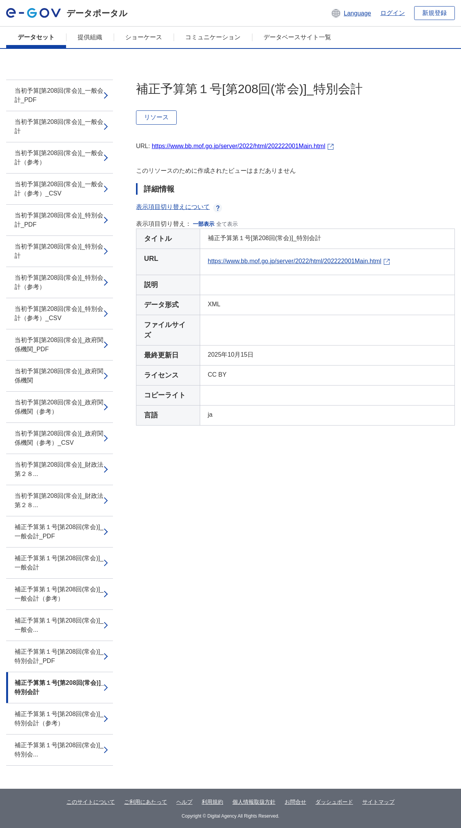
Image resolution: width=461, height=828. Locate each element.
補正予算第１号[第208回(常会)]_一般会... (59, 625)
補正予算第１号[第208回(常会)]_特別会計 (59, 687)
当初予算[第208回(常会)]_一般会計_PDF (59, 95)
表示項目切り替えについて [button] (179, 207)
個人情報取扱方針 (253, 802)
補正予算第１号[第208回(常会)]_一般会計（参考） (59, 594)
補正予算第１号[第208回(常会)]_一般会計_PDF (59, 531)
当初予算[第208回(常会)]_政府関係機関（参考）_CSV (59, 438)
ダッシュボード (334, 802)
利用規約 (212, 802)
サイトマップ (378, 802)
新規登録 (434, 13)
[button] (351, 13)
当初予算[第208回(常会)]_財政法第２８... (59, 469)
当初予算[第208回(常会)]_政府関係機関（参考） (59, 407)
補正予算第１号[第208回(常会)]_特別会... (59, 750)
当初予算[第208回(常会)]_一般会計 (59, 126)
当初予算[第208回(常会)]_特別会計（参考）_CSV (59, 313)
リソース (156, 117)
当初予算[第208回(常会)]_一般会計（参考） (59, 157)
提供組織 (90, 37)
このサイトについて (90, 802)
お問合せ (295, 802)
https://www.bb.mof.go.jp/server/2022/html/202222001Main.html (238, 146)
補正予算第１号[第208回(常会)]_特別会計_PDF (59, 656)
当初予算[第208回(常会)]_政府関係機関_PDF (59, 344)
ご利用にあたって (145, 802)
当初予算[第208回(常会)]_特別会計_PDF (59, 220)
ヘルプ (184, 802)
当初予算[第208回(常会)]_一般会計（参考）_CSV (59, 189)
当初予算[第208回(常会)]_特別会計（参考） (59, 282)
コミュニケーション (212, 37)
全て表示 (227, 224)
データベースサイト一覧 (297, 37)
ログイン (392, 13)
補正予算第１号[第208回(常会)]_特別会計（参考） (59, 718)
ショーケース (143, 37)
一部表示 (203, 224)
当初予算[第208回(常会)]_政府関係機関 (59, 376)
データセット (36, 37)
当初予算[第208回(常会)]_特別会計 (59, 251)
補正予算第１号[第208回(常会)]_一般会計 (59, 563)
